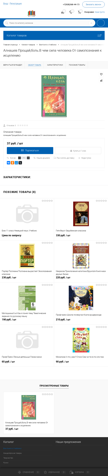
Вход (5, 3)
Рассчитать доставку (64, 157)
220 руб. (81, 278)
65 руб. (27, 362)
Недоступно (84, 157)
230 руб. (27, 278)
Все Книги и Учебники (12, 448)
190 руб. (27, 320)
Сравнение (29, 472)
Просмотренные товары (54, 385)
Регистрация (16, 3)
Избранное (55, 472)
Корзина (80, 472)
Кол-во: (13, 157)
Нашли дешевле (41, 157)
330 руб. (81, 236)
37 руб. (11, 428)
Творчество (8, 458)
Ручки (5, 463)
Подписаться (30, 150)
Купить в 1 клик (78, 150)
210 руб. (81, 320)
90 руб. (81, 362)
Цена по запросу (11, 235)
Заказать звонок (93, 4)
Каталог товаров (54, 35)
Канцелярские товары (12, 453)
